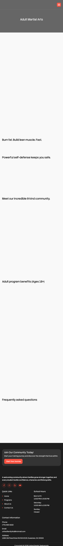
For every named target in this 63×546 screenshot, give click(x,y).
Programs (8, 500)
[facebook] (4, 485)
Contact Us (8, 508)
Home (6, 496)
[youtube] (20, 485)
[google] (15, 485)
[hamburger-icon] (59, 5)
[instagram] (9, 485)
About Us (7, 504)
